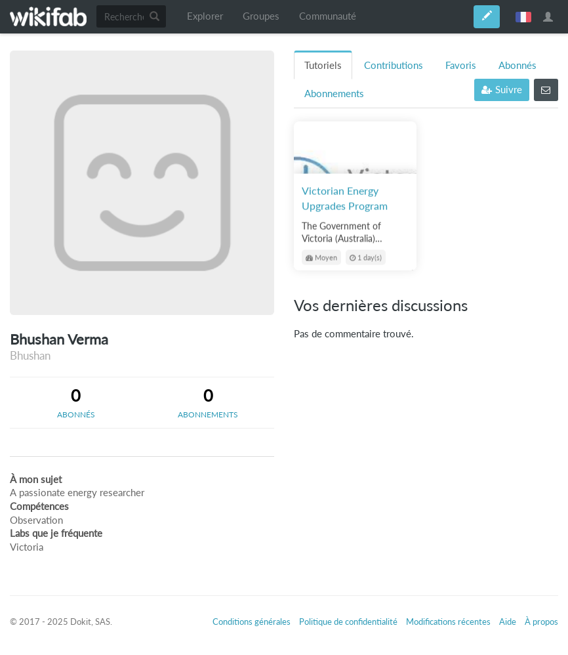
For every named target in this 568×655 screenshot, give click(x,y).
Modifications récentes (448, 621)
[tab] (76, 402)
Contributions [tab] (393, 65)
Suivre (501, 89)
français (523, 16)
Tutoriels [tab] (323, 65)
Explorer (205, 16)
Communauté (327, 16)
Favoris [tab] (460, 65)
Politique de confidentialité (348, 621)
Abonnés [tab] (517, 65)
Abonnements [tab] (334, 93)
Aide (507, 621)
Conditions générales (252, 621)
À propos (541, 621)
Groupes (261, 16)
